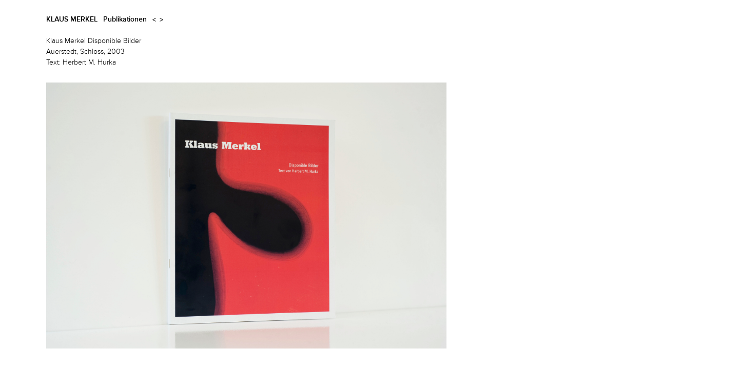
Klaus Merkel (72, 19)
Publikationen (125, 19)
